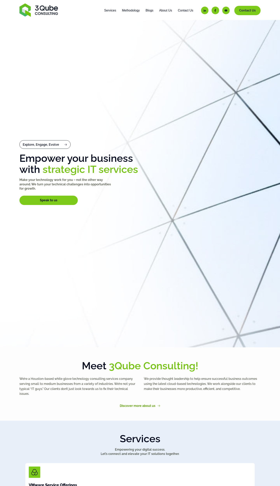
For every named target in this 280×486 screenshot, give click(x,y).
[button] (45, 150)
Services (110, 10)
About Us (165, 10)
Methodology (131, 10)
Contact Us (185, 10)
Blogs (149, 10)
